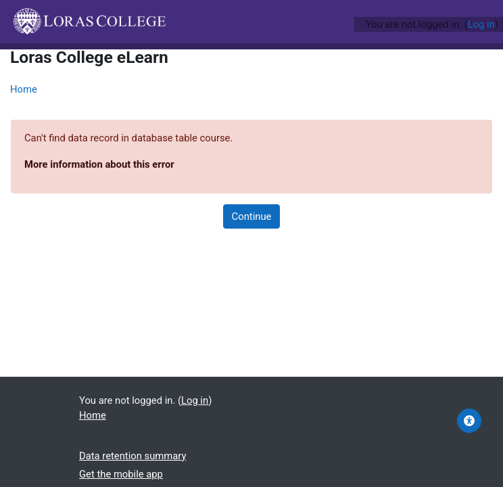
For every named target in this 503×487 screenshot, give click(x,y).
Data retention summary (132, 456)
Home (23, 89)
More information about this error (99, 164)
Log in (481, 24)
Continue (252, 216)
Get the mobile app (121, 474)
